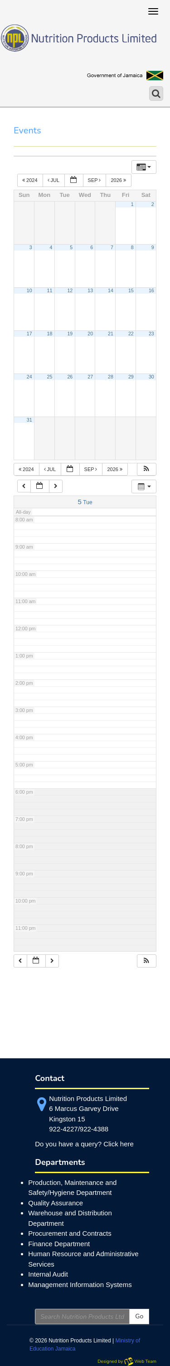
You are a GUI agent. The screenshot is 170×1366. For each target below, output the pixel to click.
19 (70, 333)
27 (90, 376)
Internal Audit (48, 1274)
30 (151, 376)
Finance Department (59, 1244)
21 (110, 333)
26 (70, 376)
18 (50, 333)
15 (131, 290)
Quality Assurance (55, 1203)
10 (29, 290)
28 (110, 376)
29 (131, 376)
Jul (54, 180)
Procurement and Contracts (69, 1233)
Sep (95, 180)
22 (131, 333)
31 (29, 420)
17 (29, 333)
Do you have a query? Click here (84, 1144)
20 (90, 333)
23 (151, 333)
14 (110, 290)
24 (29, 376)
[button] (146, 469)
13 (90, 290)
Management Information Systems (79, 1284)
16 (151, 290)
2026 (119, 180)
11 (50, 290)
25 (50, 376)
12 (70, 290)
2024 (30, 180)
